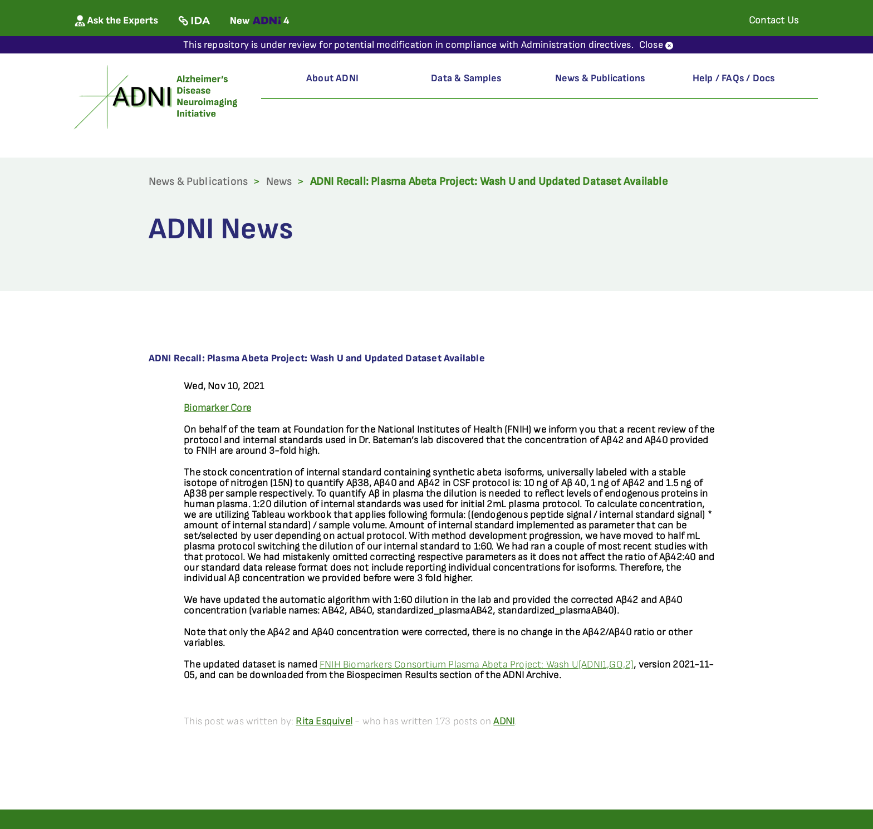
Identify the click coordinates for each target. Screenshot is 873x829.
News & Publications (600, 78)
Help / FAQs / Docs (734, 78)
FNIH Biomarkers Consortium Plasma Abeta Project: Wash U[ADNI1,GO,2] (477, 664)
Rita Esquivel (324, 721)
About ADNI (332, 78)
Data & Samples (466, 78)
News (279, 181)
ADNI (503, 721)
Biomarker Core (217, 408)
